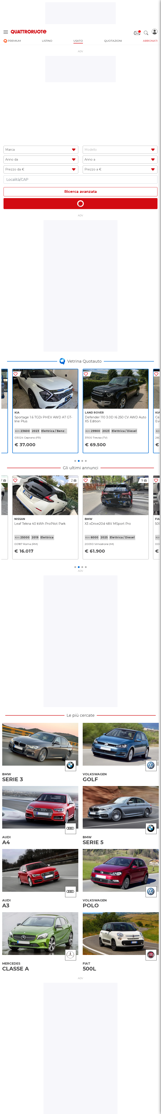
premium (12, 41)
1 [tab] (75, 461)
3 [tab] (82, 461)
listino (47, 40)
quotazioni (113, 40)
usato (78, 40)
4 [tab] (86, 461)
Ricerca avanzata (80, 192)
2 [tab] (79, 461)
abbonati (150, 40)
